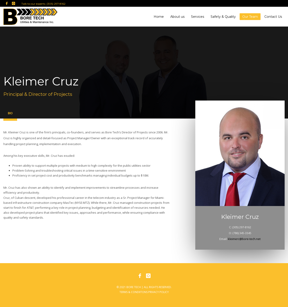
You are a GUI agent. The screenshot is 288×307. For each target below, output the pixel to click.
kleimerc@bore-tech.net (244, 239)
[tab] (10, 114)
